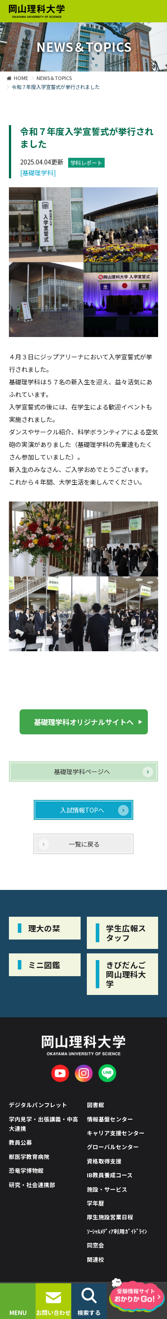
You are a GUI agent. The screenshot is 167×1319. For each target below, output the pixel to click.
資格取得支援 (104, 1161)
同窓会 (95, 1245)
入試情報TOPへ (82, 809)
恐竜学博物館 (26, 1170)
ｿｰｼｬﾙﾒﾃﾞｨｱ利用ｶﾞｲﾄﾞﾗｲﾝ (117, 1231)
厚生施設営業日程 (110, 1217)
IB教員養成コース (110, 1175)
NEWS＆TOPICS (54, 77)
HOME (21, 77)
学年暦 (95, 1203)
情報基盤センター (110, 1119)
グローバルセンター (113, 1146)
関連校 (95, 1259)
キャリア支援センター (116, 1133)
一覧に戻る (84, 843)
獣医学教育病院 (29, 1156)
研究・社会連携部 (32, 1184)
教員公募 (20, 1142)
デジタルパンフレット (38, 1104)
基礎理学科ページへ (82, 771)
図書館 (95, 1104)
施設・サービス (107, 1189)
